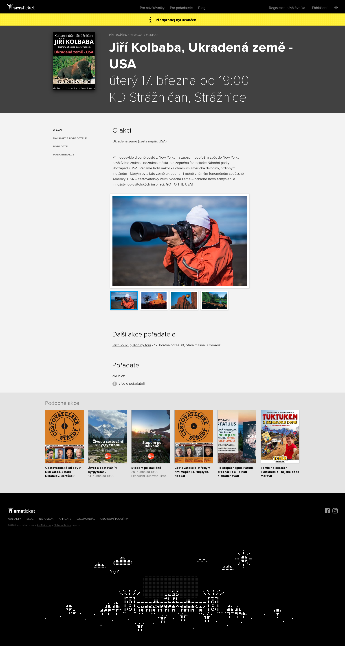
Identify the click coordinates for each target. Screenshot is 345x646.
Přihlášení (319, 8)
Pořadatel (61, 146)
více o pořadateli (132, 383)
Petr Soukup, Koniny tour (131, 345)
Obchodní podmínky (114, 519)
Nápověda (46, 519)
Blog (201, 8)
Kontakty (14, 519)
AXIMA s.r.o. (44, 525)
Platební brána (62, 525)
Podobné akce (63, 154)
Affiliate (65, 519)
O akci (57, 130)
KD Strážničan (148, 98)
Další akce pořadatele (70, 138)
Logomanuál (86, 519)
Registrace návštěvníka (287, 8)
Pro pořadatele (181, 8)
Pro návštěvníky (152, 8)
